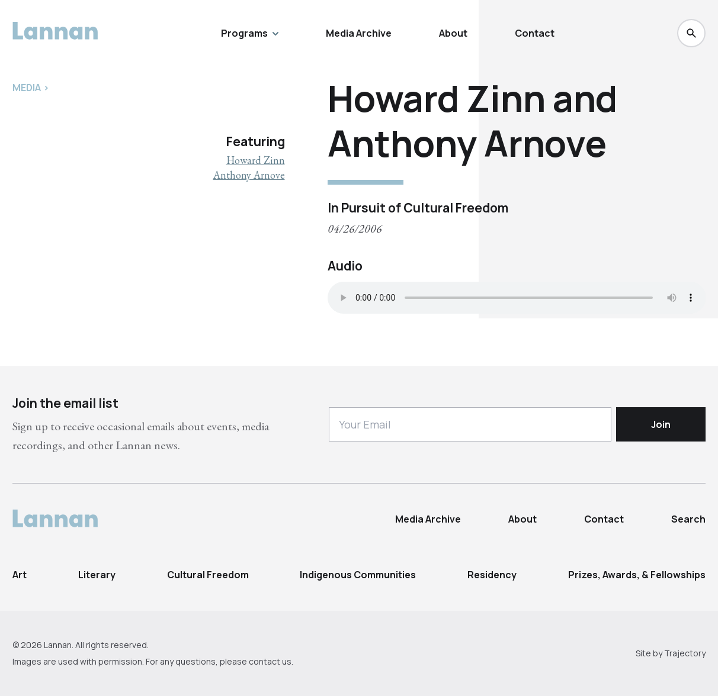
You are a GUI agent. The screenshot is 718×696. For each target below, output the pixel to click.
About (453, 33)
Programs (249, 33)
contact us (270, 661)
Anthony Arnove (249, 175)
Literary (97, 574)
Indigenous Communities (358, 574)
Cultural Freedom (208, 574)
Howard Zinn (255, 160)
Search (688, 519)
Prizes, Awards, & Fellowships (637, 574)
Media (26, 87)
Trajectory (685, 653)
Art (19, 574)
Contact (534, 33)
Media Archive (359, 33)
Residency (492, 574)
